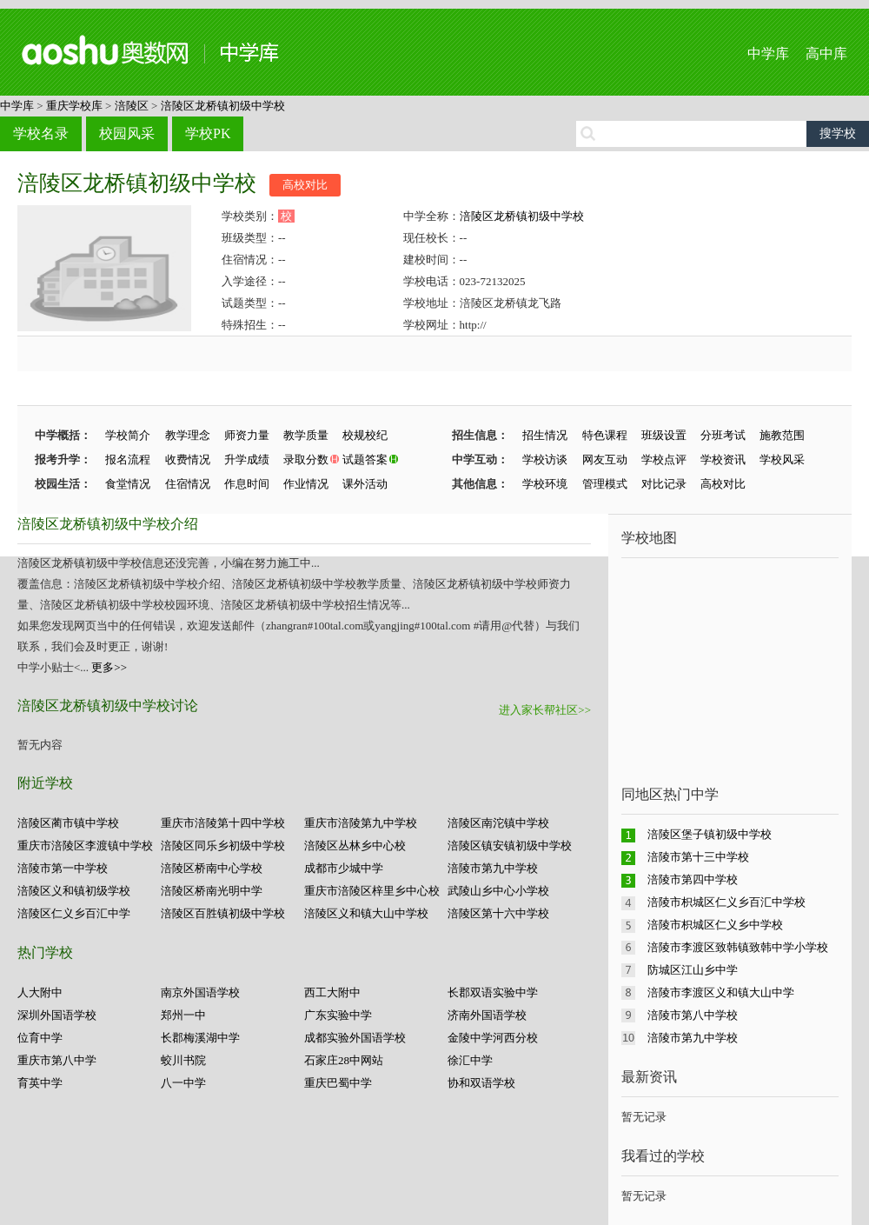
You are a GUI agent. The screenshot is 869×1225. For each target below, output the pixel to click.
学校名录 (41, 133)
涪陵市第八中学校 (692, 1015)
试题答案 (365, 459)
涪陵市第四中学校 (692, 879)
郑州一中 (183, 1015)
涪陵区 (132, 105)
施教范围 (782, 435)
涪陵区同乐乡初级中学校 (223, 845)
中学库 (768, 53)
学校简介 (127, 435)
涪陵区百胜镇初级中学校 (223, 913)
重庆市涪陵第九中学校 (360, 822)
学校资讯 (723, 459)
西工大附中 (332, 992)
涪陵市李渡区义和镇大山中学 (720, 992)
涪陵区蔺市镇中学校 (68, 822)
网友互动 (604, 459)
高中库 (826, 53)
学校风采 (782, 459)
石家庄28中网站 (343, 1060)
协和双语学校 (481, 1082)
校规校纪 (365, 435)
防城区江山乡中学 (692, 969)
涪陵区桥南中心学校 (211, 868)
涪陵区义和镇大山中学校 (366, 913)
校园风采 (127, 133)
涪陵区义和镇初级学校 (73, 890)
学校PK (207, 133)
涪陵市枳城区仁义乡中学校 (715, 924)
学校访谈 (544, 459)
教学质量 (305, 435)
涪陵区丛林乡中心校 (355, 845)
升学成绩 (246, 459)
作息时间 (246, 483)
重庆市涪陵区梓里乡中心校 (372, 890)
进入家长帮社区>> (545, 709)
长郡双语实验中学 (493, 992)
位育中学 (40, 1037)
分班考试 (723, 435)
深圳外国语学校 (56, 1015)
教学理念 (187, 435)
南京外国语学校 (200, 992)
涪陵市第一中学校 (62, 868)
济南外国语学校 (487, 1015)
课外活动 (365, 483)
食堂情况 (127, 483)
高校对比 (305, 184)
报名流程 (127, 459)
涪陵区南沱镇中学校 (498, 822)
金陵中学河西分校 (493, 1037)
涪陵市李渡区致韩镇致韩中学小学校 (737, 947)
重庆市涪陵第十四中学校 (223, 822)
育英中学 (40, 1082)
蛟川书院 (183, 1060)
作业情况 (305, 483)
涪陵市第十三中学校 (698, 856)
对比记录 (664, 483)
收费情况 (187, 459)
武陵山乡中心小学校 (498, 890)
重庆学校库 (74, 105)
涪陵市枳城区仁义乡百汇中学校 (726, 902)
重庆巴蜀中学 (338, 1082)
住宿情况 (187, 483)
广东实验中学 (338, 1015)
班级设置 (664, 435)
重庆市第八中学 (56, 1060)
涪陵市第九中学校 (493, 868)
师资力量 (246, 435)
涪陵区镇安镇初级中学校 (510, 845)
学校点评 (664, 459)
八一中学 (183, 1082)
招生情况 (544, 435)
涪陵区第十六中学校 (498, 913)
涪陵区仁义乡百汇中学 (73, 913)
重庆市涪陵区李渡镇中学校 (85, 845)
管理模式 (604, 483)
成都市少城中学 (343, 868)
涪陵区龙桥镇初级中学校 (223, 105)
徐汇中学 (470, 1060)
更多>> (109, 667)
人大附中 (40, 992)
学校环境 (544, 483)
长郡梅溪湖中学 (200, 1037)
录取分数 (305, 459)
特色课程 (604, 435)
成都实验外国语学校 (355, 1037)
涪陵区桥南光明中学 (211, 890)
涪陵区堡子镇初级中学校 (709, 834)
